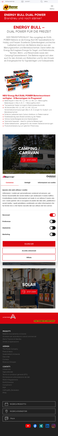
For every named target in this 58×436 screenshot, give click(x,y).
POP (4, 388)
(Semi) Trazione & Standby (12, 339)
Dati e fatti (6, 357)
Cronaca (6, 359)
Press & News (7, 352)
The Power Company (10, 349)
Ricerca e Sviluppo (9, 362)
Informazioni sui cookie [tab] (47, 182)
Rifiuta (29, 257)
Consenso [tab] (10, 182)
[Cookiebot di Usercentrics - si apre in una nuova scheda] (46, 176)
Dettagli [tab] (27, 182)
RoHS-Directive (8, 382)
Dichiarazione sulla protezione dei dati (16, 377)
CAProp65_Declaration (11, 390)
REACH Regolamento (10, 380)
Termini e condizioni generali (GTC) (15, 375)
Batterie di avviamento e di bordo (14, 334)
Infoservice (6, 369)
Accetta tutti (29, 244)
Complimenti (7, 385)
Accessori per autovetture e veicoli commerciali (19, 337)
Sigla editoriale (8, 372)
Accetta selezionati (29, 251)
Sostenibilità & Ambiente (11, 354)
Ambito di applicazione (11, 342)
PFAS (4, 393)
